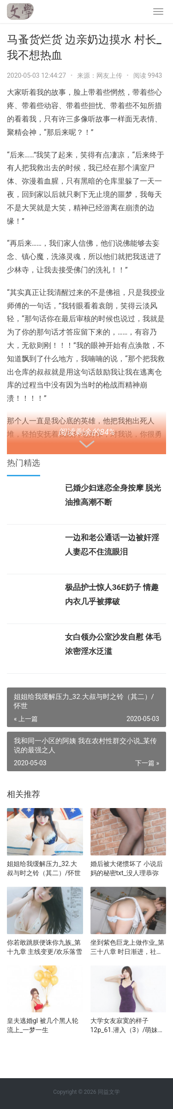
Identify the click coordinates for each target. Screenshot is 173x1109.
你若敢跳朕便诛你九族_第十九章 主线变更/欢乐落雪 (44, 947)
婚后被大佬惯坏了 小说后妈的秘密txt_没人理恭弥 (126, 868)
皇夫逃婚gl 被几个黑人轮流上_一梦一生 (42, 1025)
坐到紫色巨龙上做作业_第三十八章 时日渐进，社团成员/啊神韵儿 (127, 947)
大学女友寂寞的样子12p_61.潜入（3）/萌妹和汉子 (127, 1025)
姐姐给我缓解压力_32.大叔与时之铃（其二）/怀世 (44, 868)
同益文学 (109, 1092)
